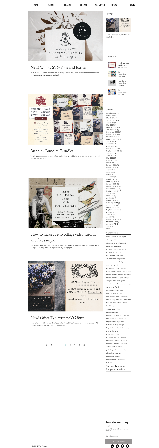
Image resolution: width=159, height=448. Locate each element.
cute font (124, 268)
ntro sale (123, 343)
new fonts (109, 340)
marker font (118, 328)
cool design (110, 255)
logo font (109, 328)
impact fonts (111, 321)
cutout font (127, 271)
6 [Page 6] (70, 345)
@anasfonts (120, 369)
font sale (119, 299)
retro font (109, 362)
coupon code (111, 259)
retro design (122, 359)
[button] (132, 5)
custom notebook (112, 268)
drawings (127, 284)
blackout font (121, 243)
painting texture (112, 350)
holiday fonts (111, 318)
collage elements (119, 249)
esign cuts (110, 287)
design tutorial (111, 277)
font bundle (110, 296)
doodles (109, 284)
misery (126, 328)
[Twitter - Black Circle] (117, 446)
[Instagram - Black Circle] (122, 446)
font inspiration (122, 296)
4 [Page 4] (60, 345)
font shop (127, 299)
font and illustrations (113, 293)
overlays (119, 347)
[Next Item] (127, 24)
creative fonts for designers (116, 262)
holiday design (125, 315)
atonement (110, 243)
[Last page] (84, 345)
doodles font (118, 284)
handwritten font (112, 315)
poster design (111, 359)
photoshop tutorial (113, 356)
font (121, 290)
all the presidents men (114, 240)
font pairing (110, 299)
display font (121, 281)
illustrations (121, 318)
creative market (112, 265)
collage (109, 249)
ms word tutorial (112, 331)
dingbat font (111, 281)
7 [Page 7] (74, 345)
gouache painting (113, 309)
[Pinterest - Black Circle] (112, 446)
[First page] (47, 345)
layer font (120, 321)
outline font (110, 347)
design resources (124, 274)
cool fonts (119, 255)
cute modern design (113, 271)
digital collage (123, 277)
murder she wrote (112, 337)
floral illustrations (112, 290)
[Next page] (80, 345)
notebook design (121, 340)
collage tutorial (111, 252)
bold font (109, 246)
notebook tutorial (112, 343)
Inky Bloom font (112, 237)
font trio (109, 303)
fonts (125, 303)
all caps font (123, 237)
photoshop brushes (113, 353)
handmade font (112, 312)
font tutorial (117, 303)
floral (117, 287)
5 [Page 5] (65, 345)
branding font (119, 246)
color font (122, 252)
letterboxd (110, 325)
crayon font (121, 259)
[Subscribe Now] (118, 441)
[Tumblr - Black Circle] (127, 446)
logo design (119, 325)
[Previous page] (51, 345)
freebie (109, 306)
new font (124, 337)
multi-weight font (112, 334)
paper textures (125, 350)
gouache (116, 306)
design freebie (111, 274)
